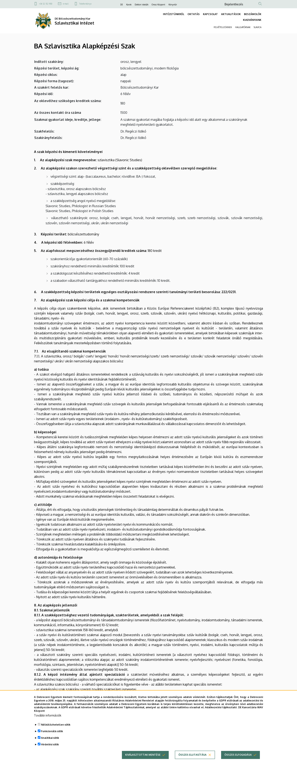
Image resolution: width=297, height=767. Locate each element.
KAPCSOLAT (210, 14)
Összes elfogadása (238, 761)
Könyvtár (173, 4)
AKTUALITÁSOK (231, 14)
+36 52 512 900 (45, 3)
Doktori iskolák (141, 4)
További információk (47, 722)
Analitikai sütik (50, 745)
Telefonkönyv (85, 3)
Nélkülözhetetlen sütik (55, 731)
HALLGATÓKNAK (242, 27)
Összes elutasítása (192, 761)
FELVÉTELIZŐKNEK (223, 27)
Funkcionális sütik (52, 738)
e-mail (65, 3)
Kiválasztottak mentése (142, 761)
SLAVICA (257, 27)
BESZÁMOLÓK (252, 14)
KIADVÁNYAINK (252, 19)
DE (121, 4)
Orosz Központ (158, 4)
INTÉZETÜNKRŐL (173, 14)
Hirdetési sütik (50, 751)
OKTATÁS (193, 14)
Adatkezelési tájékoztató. (221, 714)
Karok (128, 4)
